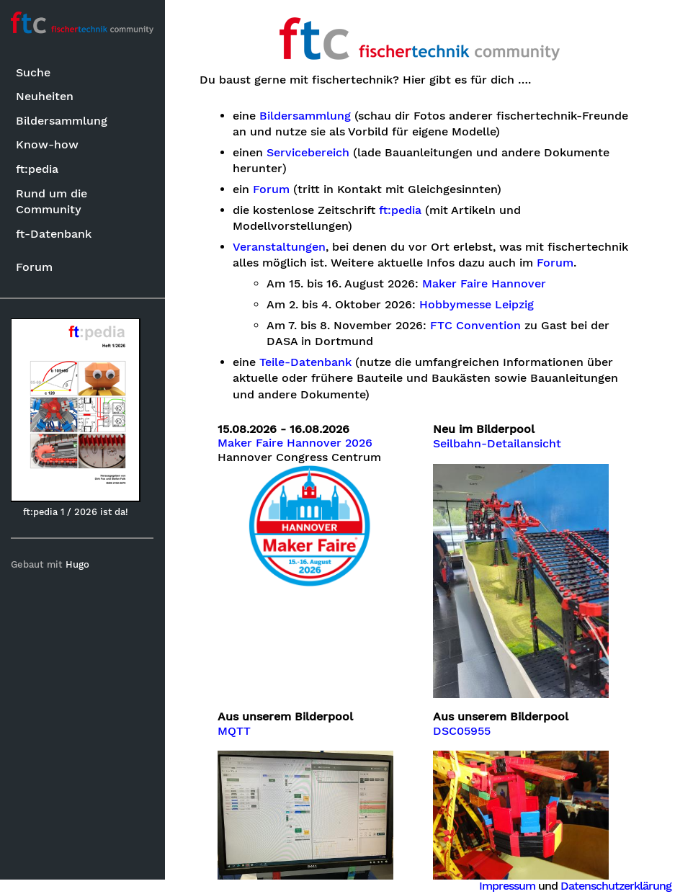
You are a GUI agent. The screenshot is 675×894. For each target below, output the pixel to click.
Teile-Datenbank (306, 362)
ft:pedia (37, 169)
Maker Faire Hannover (485, 283)
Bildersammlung (61, 121)
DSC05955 (462, 730)
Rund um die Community (51, 201)
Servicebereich (308, 152)
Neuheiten (44, 96)
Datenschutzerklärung (615, 886)
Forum (34, 267)
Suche (33, 72)
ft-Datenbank (53, 234)
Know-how (47, 144)
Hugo (78, 564)
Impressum (507, 886)
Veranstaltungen (279, 247)
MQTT (234, 730)
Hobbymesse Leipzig (477, 304)
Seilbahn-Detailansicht (497, 443)
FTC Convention (476, 325)
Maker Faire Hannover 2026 (295, 443)
